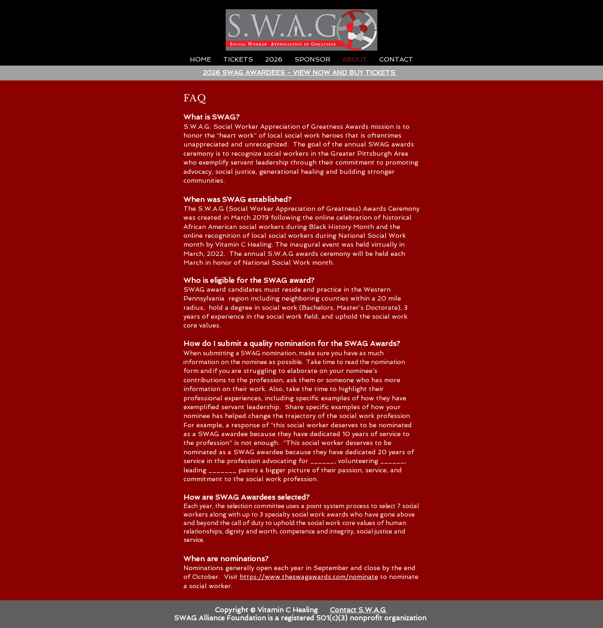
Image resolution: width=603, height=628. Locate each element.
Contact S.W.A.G (359, 610)
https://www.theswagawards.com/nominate (309, 577)
